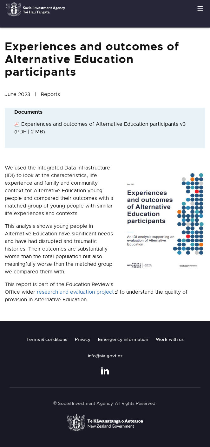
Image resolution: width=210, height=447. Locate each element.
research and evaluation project (75, 292)
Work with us (170, 339)
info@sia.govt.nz (105, 356)
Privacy (82, 339)
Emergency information (123, 339)
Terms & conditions (46, 339)
